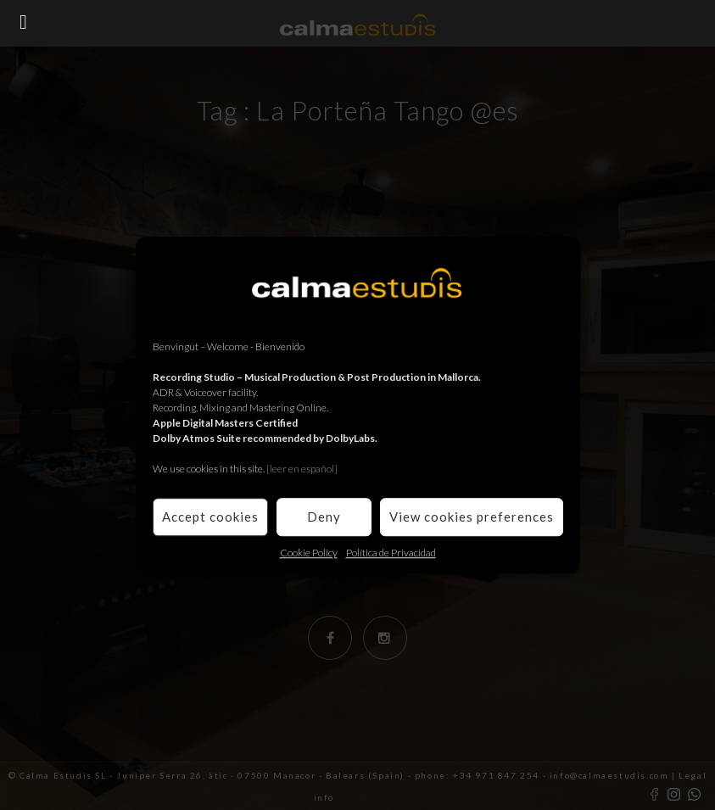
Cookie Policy (309, 552)
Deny (324, 516)
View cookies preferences (471, 516)
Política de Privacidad (391, 552)
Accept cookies (210, 516)
